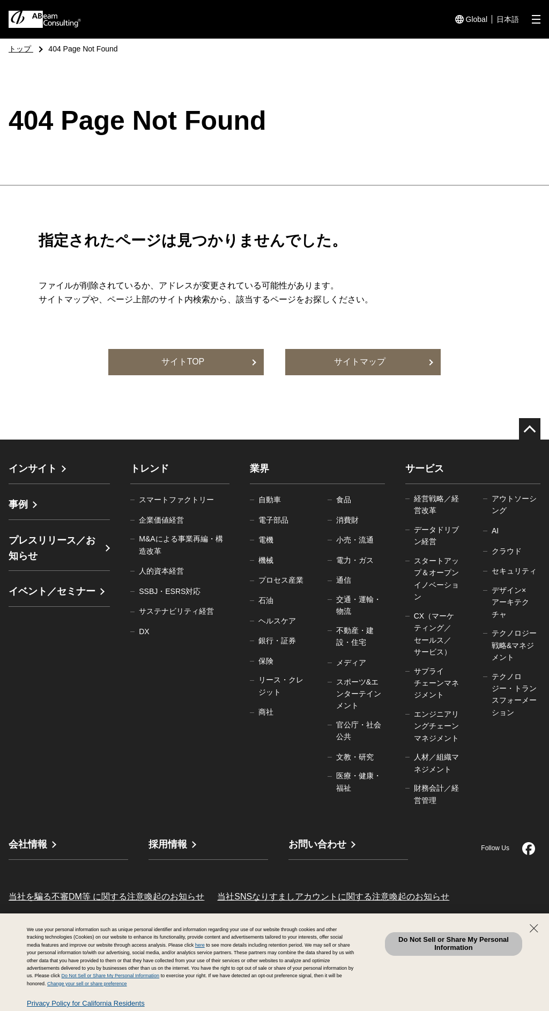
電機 (265, 540)
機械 (265, 560)
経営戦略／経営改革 (436, 504)
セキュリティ (514, 571)
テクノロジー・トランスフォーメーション (514, 694)
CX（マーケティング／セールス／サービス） (434, 634)
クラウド (507, 551)
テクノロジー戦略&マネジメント (514, 645)
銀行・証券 (277, 640)
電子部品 (273, 520)
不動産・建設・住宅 (355, 636)
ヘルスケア (277, 620)
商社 (265, 712)
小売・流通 (355, 540)
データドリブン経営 (436, 535)
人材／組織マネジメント (436, 763)
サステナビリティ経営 (176, 611)
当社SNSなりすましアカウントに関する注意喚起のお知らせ (333, 896)
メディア (351, 662)
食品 (343, 499)
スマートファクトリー (176, 499)
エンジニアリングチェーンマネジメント (436, 726)
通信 (343, 580)
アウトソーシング (514, 504)
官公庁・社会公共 (358, 730)
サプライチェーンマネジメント (436, 683)
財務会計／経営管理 (436, 794)
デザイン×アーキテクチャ (510, 602)
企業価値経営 (161, 520)
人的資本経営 (161, 571)
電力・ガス (355, 560)
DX (144, 631)
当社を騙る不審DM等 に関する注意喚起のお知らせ (106, 896)
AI (495, 530)
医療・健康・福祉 (358, 781)
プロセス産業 (280, 580)
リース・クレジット (280, 685)
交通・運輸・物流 (358, 605)
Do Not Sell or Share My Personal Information (453, 943)
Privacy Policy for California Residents (86, 1003)
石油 (265, 600)
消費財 (347, 520)
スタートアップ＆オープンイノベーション (436, 578)
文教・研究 (355, 757)
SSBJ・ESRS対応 (170, 591)
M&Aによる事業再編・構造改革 (180, 544)
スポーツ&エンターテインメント (358, 694)
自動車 (269, 499)
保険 (265, 661)
